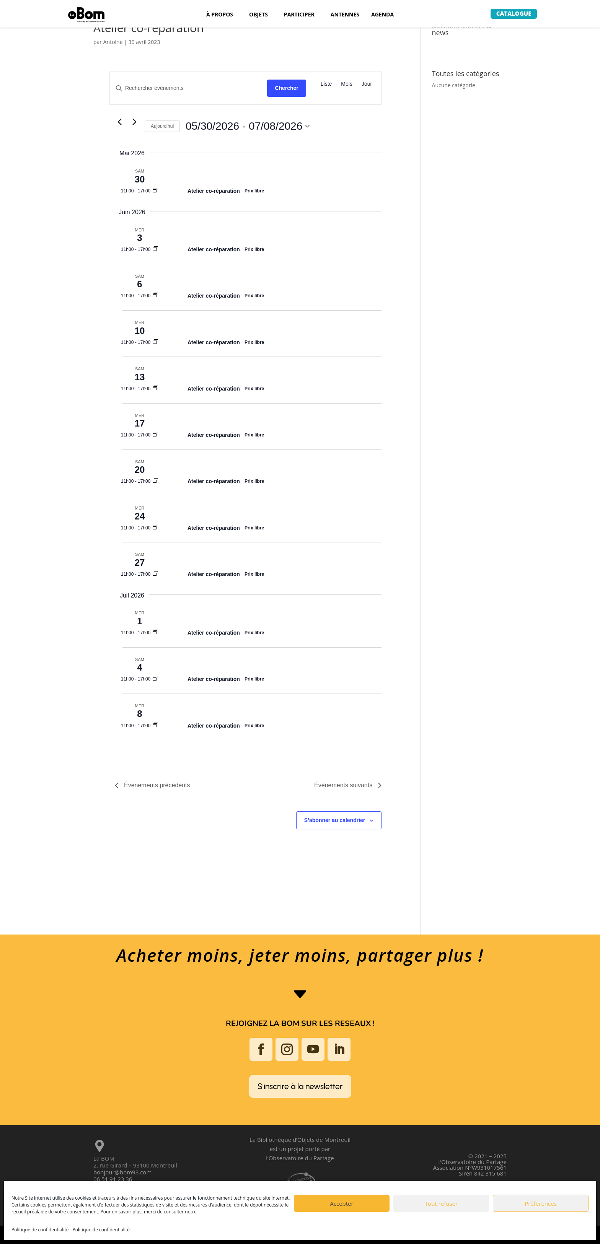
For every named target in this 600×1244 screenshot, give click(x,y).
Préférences (541, 1203)
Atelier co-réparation (214, 191)
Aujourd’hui (162, 126)
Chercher (286, 88)
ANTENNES (345, 15)
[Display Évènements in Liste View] (326, 84)
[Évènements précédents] (119, 121)
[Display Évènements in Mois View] (346, 84)
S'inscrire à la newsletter (300, 1086)
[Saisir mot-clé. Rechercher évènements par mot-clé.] (188, 88)
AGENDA (382, 15)
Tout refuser (441, 1203)
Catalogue (514, 13)
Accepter (341, 1203)
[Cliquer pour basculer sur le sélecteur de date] (248, 126)
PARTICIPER (299, 15)
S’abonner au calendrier (334, 820)
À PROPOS (219, 15)
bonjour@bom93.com (122, 1172)
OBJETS (258, 15)
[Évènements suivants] (134, 121)
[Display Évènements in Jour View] (367, 84)
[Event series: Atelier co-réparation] (155, 191)
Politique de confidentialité (39, 1229)
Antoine (113, 42)
